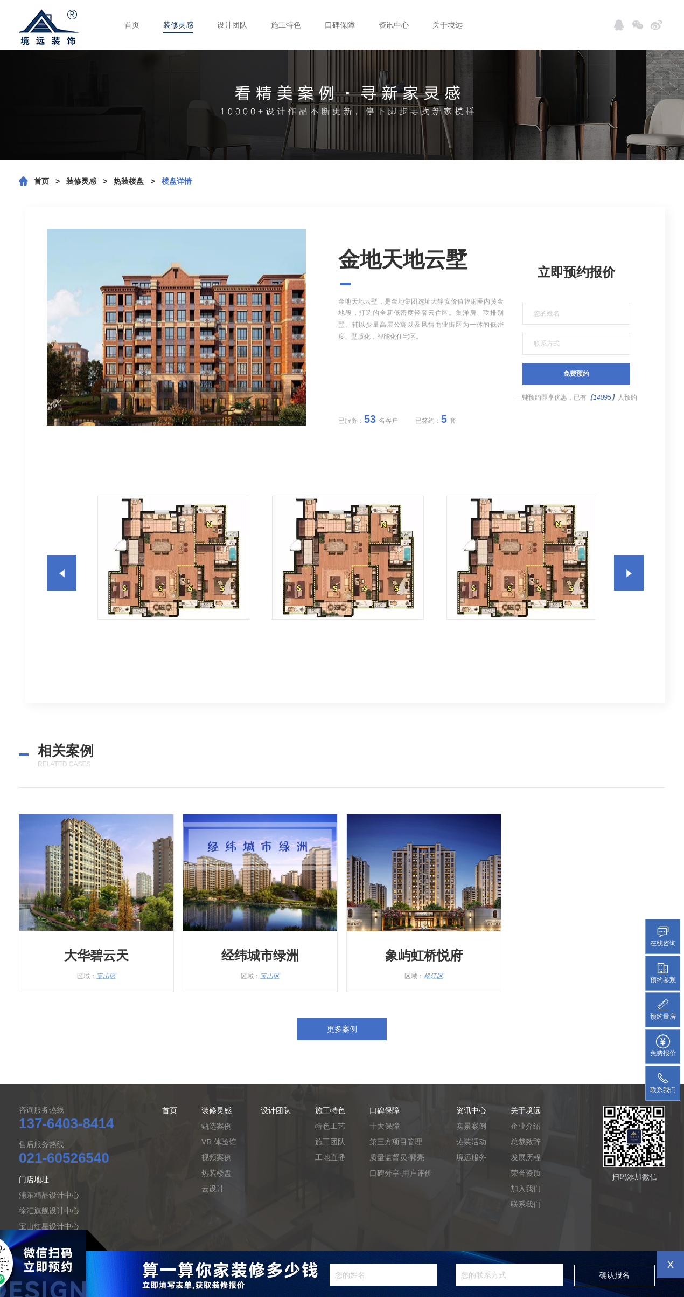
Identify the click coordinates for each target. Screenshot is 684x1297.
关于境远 (447, 24)
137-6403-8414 (66, 1123)
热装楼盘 (129, 181)
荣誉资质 (526, 1173)
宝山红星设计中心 (49, 1226)
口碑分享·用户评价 (400, 1173)
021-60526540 (64, 1158)
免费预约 (576, 374)
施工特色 (286, 24)
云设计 (212, 1188)
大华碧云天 (96, 955)
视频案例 (216, 1157)
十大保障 (384, 1126)
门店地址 (34, 1179)
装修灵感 (178, 24)
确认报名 (614, 1275)
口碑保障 (340, 24)
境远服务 (471, 1157)
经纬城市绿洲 (260, 955)
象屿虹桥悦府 (424, 955)
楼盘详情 (177, 181)
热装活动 (471, 1141)
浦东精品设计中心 (49, 1195)
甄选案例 (216, 1126)
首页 (131, 24)
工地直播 (330, 1157)
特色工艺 (330, 1126)
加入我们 (526, 1188)
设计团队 (232, 24)
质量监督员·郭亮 (396, 1157)
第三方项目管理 (395, 1141)
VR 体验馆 (218, 1141)
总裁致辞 (526, 1141)
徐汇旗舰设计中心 (49, 1210)
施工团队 (330, 1141)
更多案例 (342, 1029)
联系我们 (526, 1204)
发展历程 (526, 1157)
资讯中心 (394, 24)
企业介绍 (526, 1126)
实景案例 (471, 1126)
